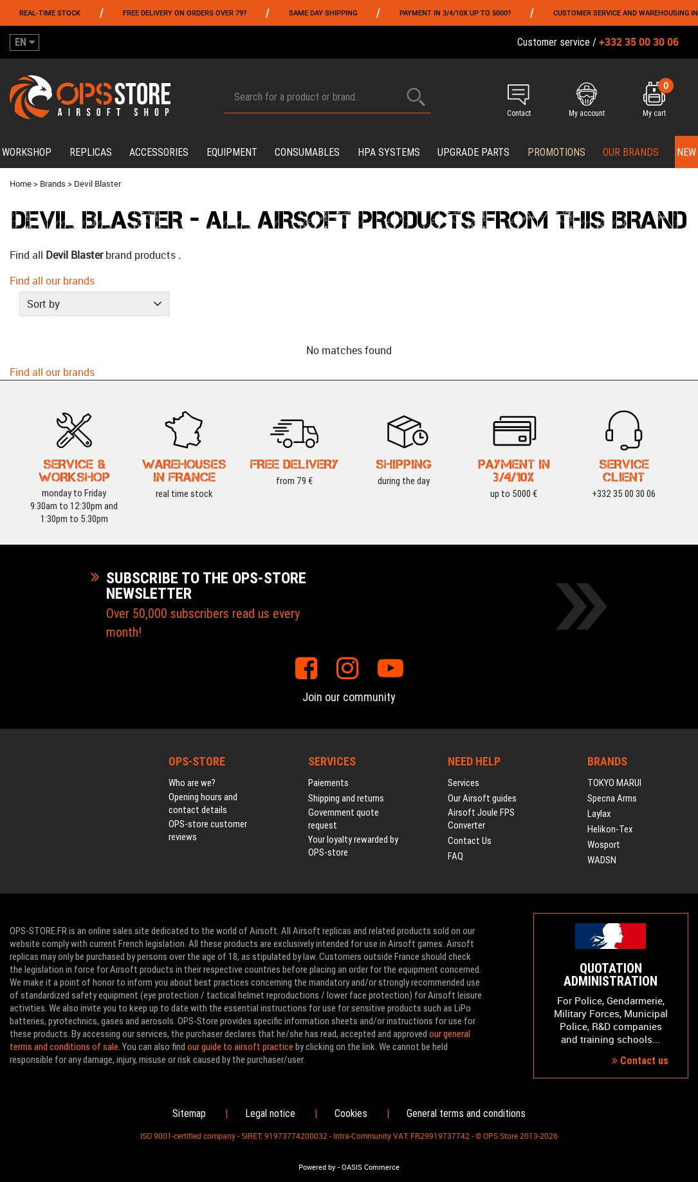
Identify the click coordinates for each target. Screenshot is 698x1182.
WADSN (601, 860)
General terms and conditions (466, 1113)
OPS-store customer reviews (208, 830)
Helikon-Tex (610, 829)
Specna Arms (612, 798)
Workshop (26, 152)
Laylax (599, 814)
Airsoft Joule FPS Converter (481, 819)
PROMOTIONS (556, 152)
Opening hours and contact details (203, 803)
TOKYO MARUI (614, 783)
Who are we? (192, 783)
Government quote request (343, 819)
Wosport (603, 844)
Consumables (307, 152)
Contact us (640, 1061)
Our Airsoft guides (482, 798)
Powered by (317, 1167)
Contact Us (469, 841)
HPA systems (389, 152)
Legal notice (270, 1113)
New (686, 152)
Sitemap (189, 1113)
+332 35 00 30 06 (624, 493)
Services (463, 783)
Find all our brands (52, 281)
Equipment (232, 152)
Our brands (631, 152)
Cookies (351, 1113)
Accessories (158, 152)
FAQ (455, 856)
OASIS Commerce (371, 1167)
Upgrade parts (473, 152)
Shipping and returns (346, 798)
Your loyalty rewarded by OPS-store (353, 846)
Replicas (90, 152)
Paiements (328, 783)
